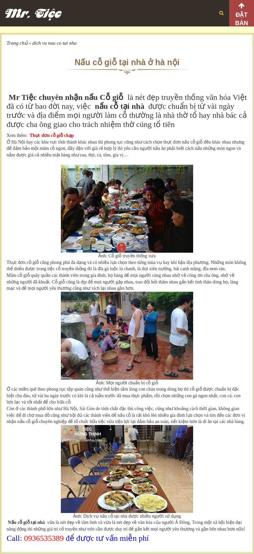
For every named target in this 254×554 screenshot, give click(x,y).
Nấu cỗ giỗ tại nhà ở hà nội (126, 62)
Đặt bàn (241, 19)
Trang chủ (17, 43)
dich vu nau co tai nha (54, 43)
